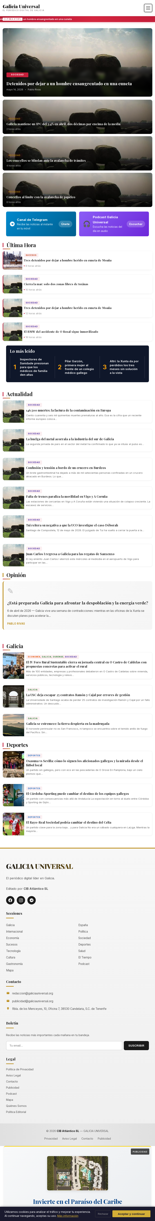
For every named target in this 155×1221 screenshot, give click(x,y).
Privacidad (51, 1138)
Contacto (12, 1081)
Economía (34, 657)
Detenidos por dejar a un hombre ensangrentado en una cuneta (69, 83)
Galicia (47, 657)
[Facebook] (10, 900)
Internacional (14, 931)
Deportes (34, 755)
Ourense (58, 657)
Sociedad (17, 74)
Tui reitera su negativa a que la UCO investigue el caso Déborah (72, 525)
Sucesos (31, 255)
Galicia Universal (21, 6)
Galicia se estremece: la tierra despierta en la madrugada (67, 724)
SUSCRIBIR (136, 1045)
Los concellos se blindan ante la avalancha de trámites (46, 160)
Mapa (10, 970)
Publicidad (12, 1087)
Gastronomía (14, 964)
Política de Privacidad (19, 1069)
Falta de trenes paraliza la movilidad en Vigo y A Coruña (66, 496)
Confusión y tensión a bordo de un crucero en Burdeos (66, 468)
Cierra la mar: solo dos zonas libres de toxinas (56, 284)
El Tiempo (84, 957)
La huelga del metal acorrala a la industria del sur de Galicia (70, 439)
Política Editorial (16, 1112)
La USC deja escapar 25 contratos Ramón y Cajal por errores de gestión (78, 695)
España (83, 925)
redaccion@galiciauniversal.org (32, 993)
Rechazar (103, 1213)
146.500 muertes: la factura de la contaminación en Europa (68, 410)
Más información (67, 1215)
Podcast (83, 964)
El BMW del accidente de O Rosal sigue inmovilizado (61, 332)
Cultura (10, 957)
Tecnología (13, 951)
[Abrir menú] (148, 8)
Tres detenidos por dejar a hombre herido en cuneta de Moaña (67, 260)
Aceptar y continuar (131, 1213)
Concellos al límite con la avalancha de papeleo (40, 197)
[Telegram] (31, 900)
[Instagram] (21, 900)
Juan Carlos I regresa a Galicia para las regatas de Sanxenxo (70, 554)
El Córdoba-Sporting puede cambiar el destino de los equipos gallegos (77, 794)
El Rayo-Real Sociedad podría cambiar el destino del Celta (68, 822)
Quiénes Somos (16, 1105)
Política (83, 931)
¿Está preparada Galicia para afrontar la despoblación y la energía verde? (77, 602)
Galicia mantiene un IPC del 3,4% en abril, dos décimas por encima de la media (63, 124)
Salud (81, 951)
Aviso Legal (13, 1075)
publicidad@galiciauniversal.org (32, 1001)
